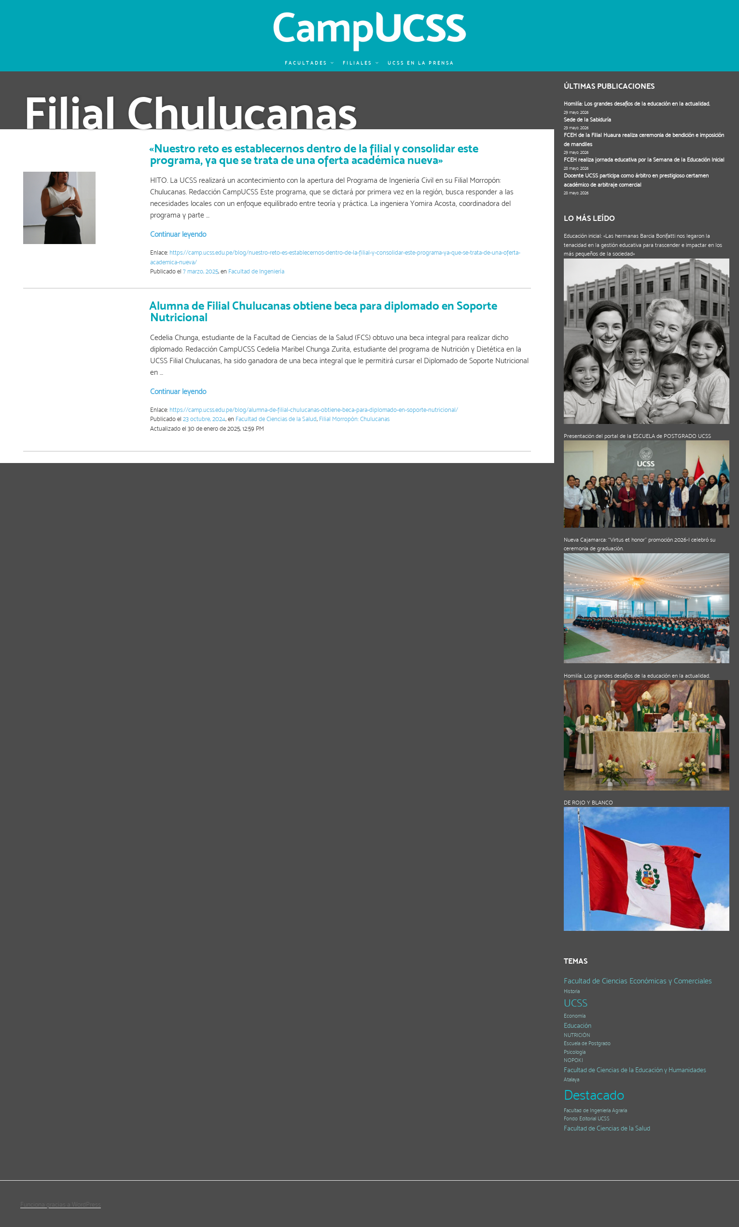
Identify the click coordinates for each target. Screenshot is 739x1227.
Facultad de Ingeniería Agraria (595, 1110)
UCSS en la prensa (421, 63)
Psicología (575, 1052)
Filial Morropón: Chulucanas (354, 419)
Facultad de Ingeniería (256, 271)
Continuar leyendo (178, 234)
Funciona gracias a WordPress (60, 1204)
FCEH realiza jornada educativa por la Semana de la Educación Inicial (644, 159)
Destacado (594, 1095)
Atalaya (571, 1080)
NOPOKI (573, 1060)
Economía (575, 1016)
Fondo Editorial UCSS (587, 1119)
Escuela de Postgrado (587, 1043)
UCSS (575, 1003)
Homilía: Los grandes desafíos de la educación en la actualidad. (637, 103)
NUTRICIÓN (577, 1035)
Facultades (310, 63)
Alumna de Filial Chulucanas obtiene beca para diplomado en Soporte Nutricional (323, 311)
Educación (577, 1026)
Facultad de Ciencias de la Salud (276, 419)
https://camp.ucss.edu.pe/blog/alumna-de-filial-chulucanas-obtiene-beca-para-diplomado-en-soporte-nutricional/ (313, 409)
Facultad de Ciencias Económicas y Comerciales (638, 980)
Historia (572, 991)
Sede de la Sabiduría (587, 119)
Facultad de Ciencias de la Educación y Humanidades (635, 1070)
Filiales (361, 63)
